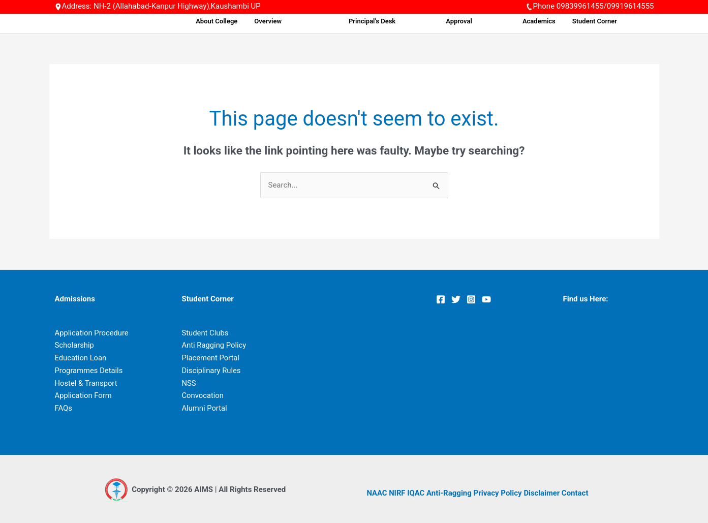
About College (268, 21)
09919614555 (630, 6)
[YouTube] (486, 299)
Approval (482, 21)
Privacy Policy (498, 493)
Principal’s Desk (406, 21)
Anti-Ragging (450, 493)
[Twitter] (455, 299)
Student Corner (603, 21)
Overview (316, 21)
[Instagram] (471, 299)
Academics (551, 21)
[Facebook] (440, 299)
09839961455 (580, 6)
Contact (576, 493)
